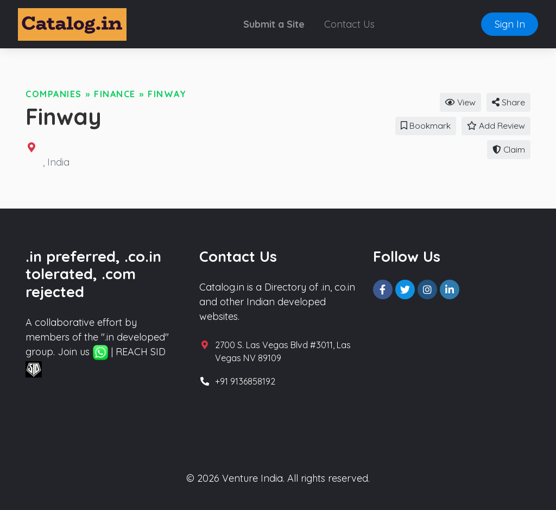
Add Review (496, 125)
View (460, 102)
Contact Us (349, 24)
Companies (54, 94)
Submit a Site (274, 24)
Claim (508, 149)
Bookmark (426, 125)
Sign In (510, 24)
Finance (115, 94)
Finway (167, 94)
